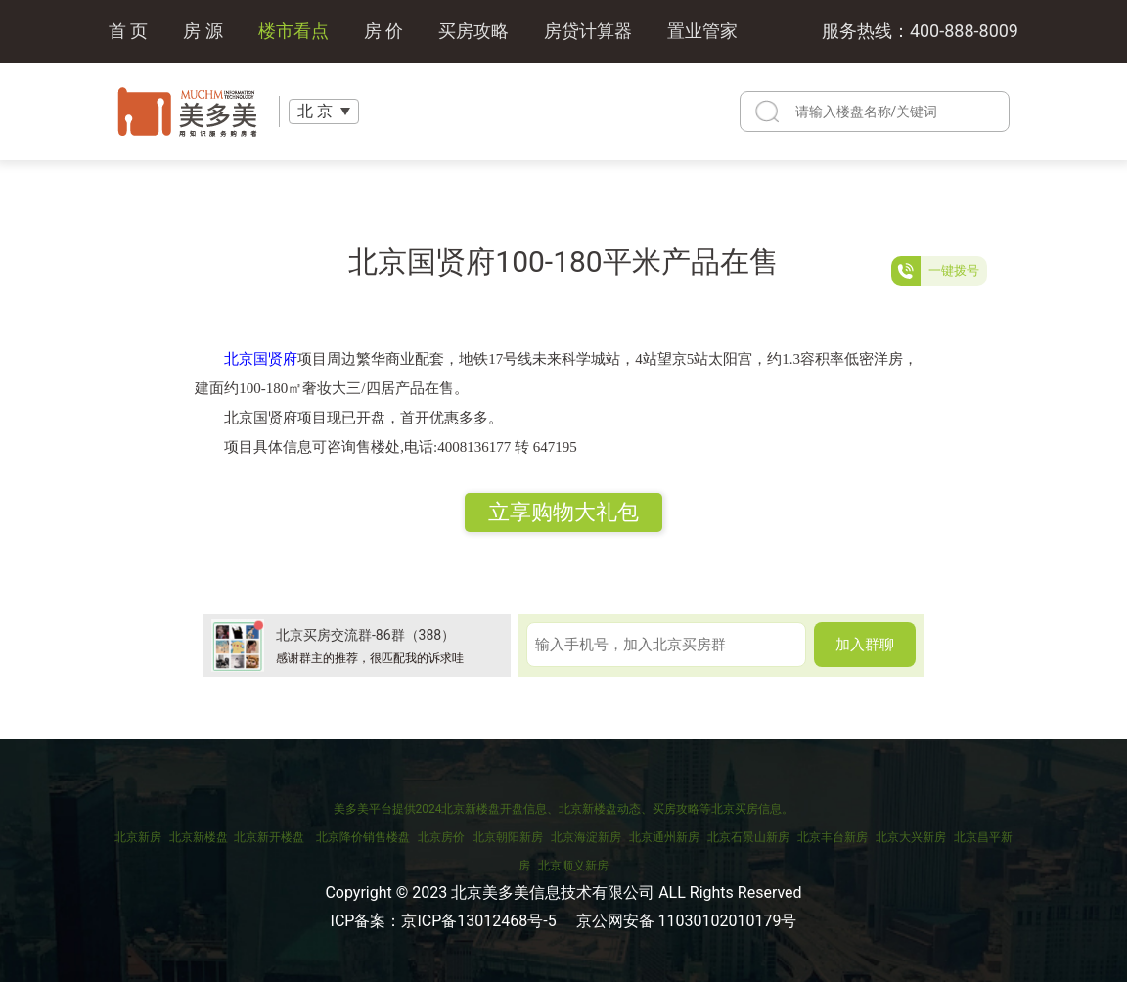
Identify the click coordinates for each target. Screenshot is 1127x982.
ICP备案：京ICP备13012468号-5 (444, 921)
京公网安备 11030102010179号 (686, 921)
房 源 (202, 31)
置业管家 (702, 31)
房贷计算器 (588, 31)
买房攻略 (473, 31)
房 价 (383, 31)
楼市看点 (293, 31)
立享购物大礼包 (563, 512)
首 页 (128, 31)
